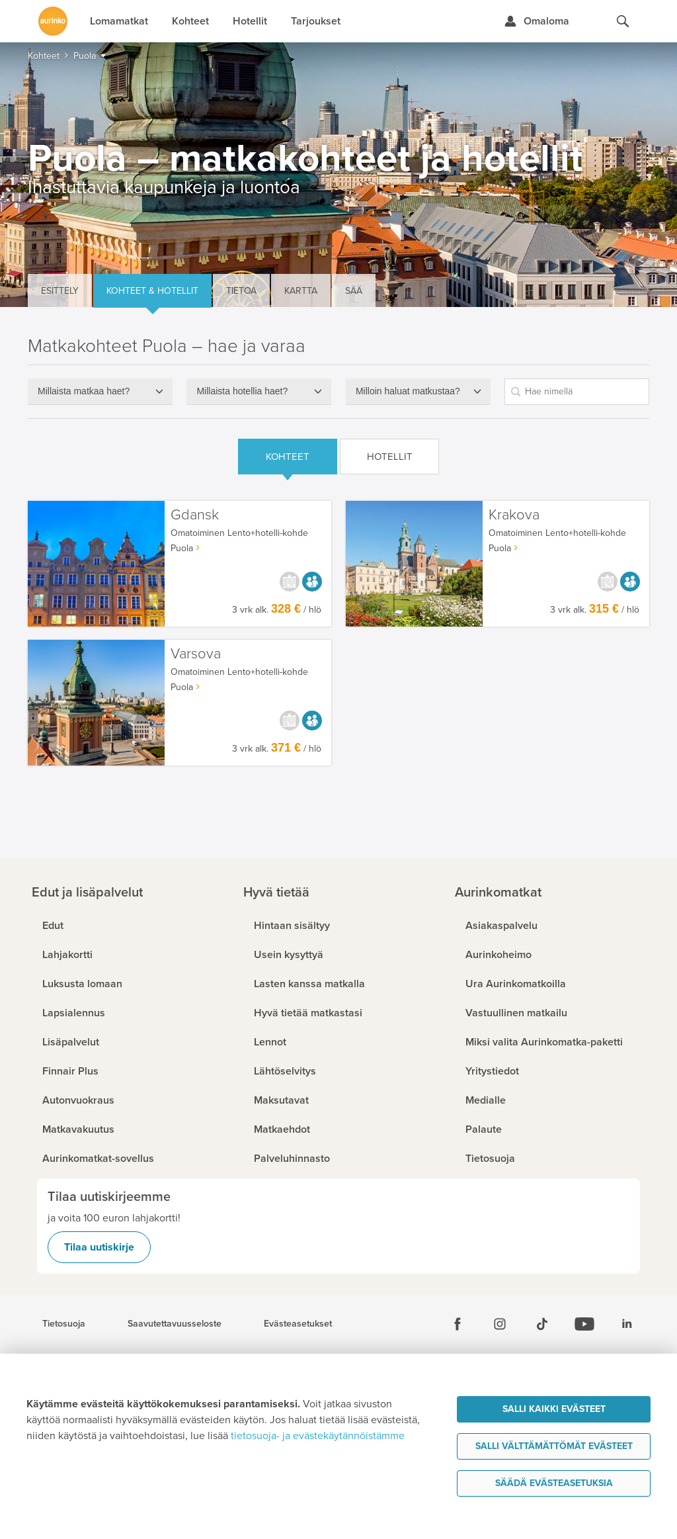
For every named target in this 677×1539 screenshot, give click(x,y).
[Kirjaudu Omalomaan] (536, 21)
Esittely (60, 290)
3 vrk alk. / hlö (276, 609)
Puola (182, 548)
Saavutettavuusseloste (174, 1324)
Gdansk (195, 515)
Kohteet (287, 456)
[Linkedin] (626, 1323)
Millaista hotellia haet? (242, 391)
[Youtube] (584, 1323)
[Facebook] (457, 1323)
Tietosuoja (63, 1324)
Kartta (300, 290)
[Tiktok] (542, 1323)
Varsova (196, 654)
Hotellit (390, 456)
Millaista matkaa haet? (84, 391)
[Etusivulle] (52, 21)
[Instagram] (499, 1323)
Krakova (514, 515)
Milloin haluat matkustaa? (408, 391)
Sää (353, 290)
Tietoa (241, 290)
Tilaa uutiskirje (99, 1247)
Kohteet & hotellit (152, 290)
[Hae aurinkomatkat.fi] (623, 21)
